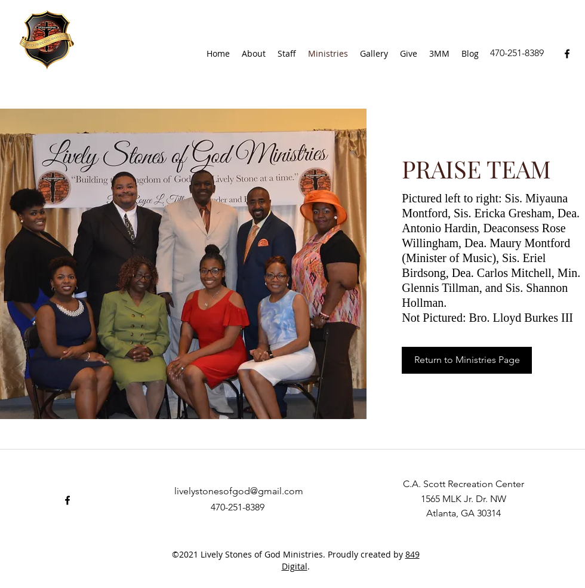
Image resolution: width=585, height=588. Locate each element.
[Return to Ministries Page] (467, 360)
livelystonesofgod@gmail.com (238, 491)
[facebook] (567, 54)
